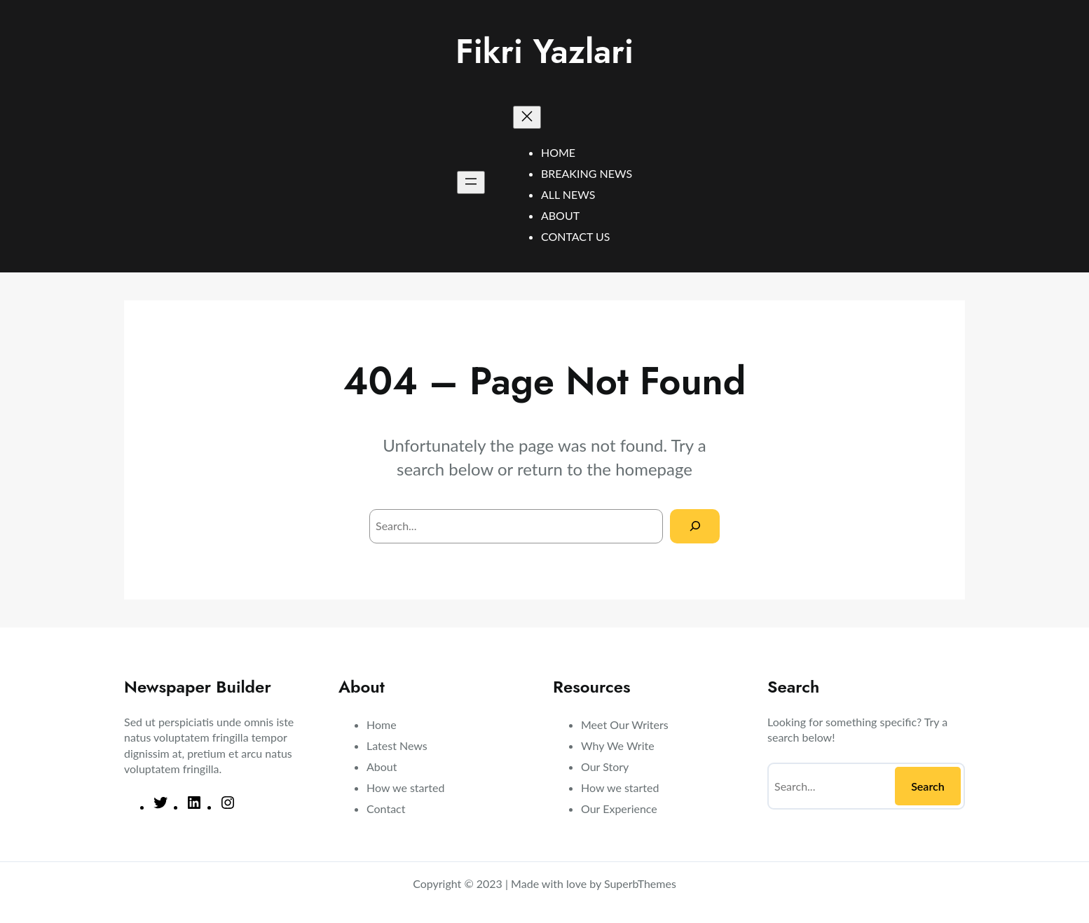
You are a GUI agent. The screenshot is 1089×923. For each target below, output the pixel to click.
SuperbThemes (640, 883)
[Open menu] (471, 182)
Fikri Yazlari (544, 51)
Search (928, 786)
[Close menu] (527, 117)
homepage (653, 469)
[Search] (695, 526)
